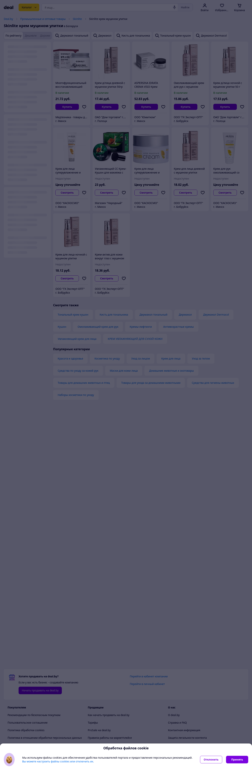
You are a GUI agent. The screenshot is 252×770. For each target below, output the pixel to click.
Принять (237, 759)
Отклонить (211, 759)
